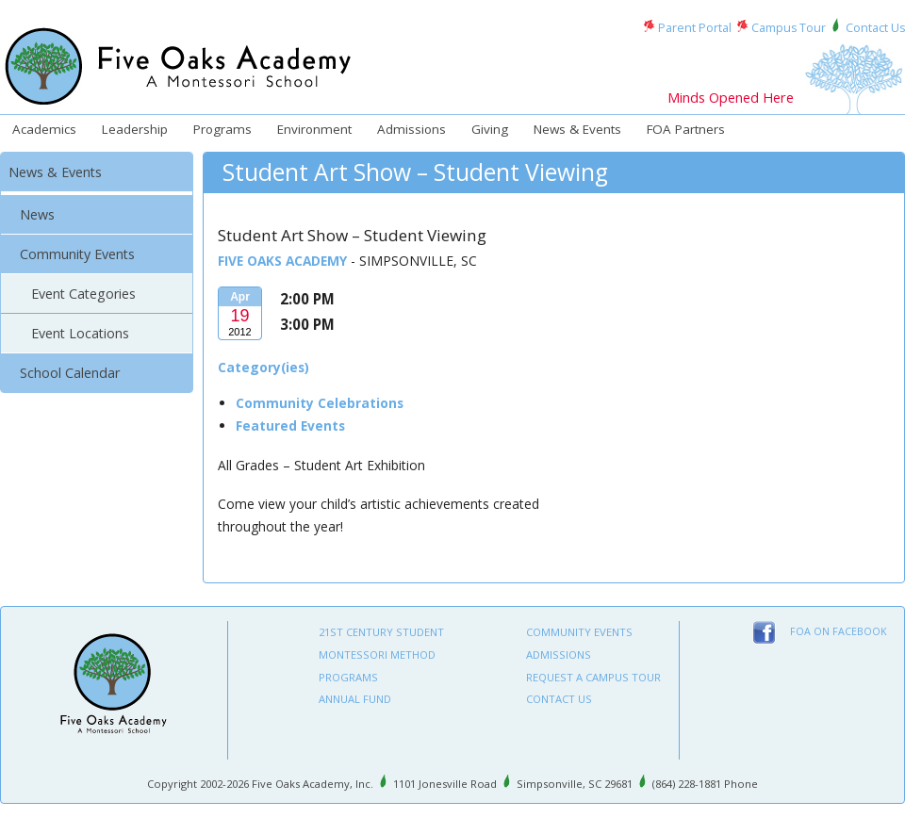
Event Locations (80, 333)
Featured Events (290, 425)
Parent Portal (695, 28)
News (37, 214)
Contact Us (875, 28)
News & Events (577, 129)
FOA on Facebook (838, 631)
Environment (314, 129)
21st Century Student (381, 632)
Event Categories (83, 294)
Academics (44, 129)
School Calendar (70, 373)
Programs (222, 129)
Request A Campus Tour (593, 677)
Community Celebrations (319, 403)
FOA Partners (686, 129)
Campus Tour (788, 28)
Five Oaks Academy (282, 261)
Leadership (135, 129)
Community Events (77, 254)
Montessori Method (377, 654)
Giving (489, 129)
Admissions (411, 129)
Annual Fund (355, 699)
